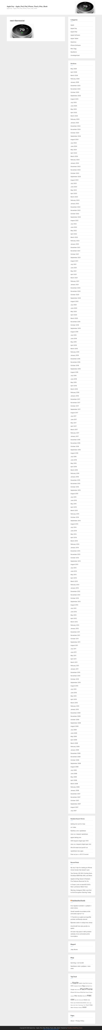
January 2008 (75, 790)
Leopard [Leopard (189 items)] (72, 995)
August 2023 (74, 180)
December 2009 (75, 713)
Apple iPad (74, 32)
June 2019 (74, 338)
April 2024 (74, 153)
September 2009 (76, 723)
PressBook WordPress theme (74, 1028)
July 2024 (74, 143)
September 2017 (75, 409)
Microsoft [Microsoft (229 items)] (81, 999)
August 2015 (74, 493)
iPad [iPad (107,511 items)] (82, 989)
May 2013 (73, 574)
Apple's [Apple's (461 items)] (81, 983)
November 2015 (75, 483)
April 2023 (74, 193)
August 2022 (74, 220)
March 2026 (74, 75)
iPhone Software (76, 45)
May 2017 (73, 423)
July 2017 (73, 416)
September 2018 (76, 369)
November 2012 (75, 595)
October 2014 (75, 517)
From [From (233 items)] (91, 986)
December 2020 (75, 288)
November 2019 (75, 321)
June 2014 (74, 530)
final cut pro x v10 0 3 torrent (79, 854)
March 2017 (74, 429)
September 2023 (76, 176)
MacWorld (74, 52)
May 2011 (73, 655)
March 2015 (74, 510)
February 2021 (75, 281)
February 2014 (75, 544)
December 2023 (75, 166)
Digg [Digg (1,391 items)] (83, 986)
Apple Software (75, 35)
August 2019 (74, 332)
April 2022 (74, 234)
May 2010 (73, 696)
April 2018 (74, 385)
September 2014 (76, 520)
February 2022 (75, 241)
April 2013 (74, 578)
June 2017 (74, 419)
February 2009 (75, 746)
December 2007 (75, 794)
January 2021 (75, 284)
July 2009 (74, 730)
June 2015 (74, 500)
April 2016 (74, 466)
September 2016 (76, 450)
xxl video (73, 827)
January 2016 (75, 477)
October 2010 (75, 679)
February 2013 (75, 584)
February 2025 (75, 119)
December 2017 (75, 399)
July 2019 (73, 335)
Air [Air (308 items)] (71, 983)
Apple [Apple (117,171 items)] (75, 982)
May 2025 (74, 109)
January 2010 (75, 709)
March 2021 (74, 278)
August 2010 (74, 686)
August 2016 (74, 453)
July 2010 (73, 689)
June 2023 (74, 187)
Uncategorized (75, 55)
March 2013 (74, 581)
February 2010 (75, 706)
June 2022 (74, 227)
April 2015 (74, 507)
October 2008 (75, 760)
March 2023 (74, 197)
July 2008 (74, 770)
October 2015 (75, 487)
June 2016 (74, 460)
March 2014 (74, 541)
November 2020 (75, 291)
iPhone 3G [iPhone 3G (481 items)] (73, 992)
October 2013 (75, 558)
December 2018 (75, 359)
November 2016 (75, 443)
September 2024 (76, 136)
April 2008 (74, 780)
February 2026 (75, 79)
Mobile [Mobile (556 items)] (85, 999)
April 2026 (74, 72)
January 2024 (75, 163)
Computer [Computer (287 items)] (76, 986)
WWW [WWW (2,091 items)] (84, 1007)
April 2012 (74, 618)
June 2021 (74, 267)
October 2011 (75, 638)
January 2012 (75, 628)
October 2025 (75, 92)
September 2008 (76, 763)
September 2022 (76, 217)
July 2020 (74, 305)
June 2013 (74, 571)
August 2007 (74, 807)
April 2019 (74, 345)
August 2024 (74, 139)
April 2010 (74, 699)
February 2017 (75, 433)
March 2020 (74, 318)
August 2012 (74, 605)
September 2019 (76, 328)
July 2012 (73, 608)
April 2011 (73, 659)
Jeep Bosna (74, 949)
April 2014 (74, 537)
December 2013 (75, 551)
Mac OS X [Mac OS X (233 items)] (77, 999)
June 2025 (74, 106)
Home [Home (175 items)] (78, 989)
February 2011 (75, 665)
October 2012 (75, 598)
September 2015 (76, 490)
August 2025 (74, 99)
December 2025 (75, 85)
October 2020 (75, 294)
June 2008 (74, 773)
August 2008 (74, 767)
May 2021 (73, 271)
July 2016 (73, 456)
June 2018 (74, 379)
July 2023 (74, 183)
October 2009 (75, 719)
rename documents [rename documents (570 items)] (81, 1002)
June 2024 (74, 146)
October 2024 (75, 133)
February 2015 (75, 514)
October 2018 (75, 365)
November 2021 (75, 251)
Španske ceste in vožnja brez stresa (81, 922)
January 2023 (75, 203)
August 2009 (74, 726)
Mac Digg (73, 48)
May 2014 (73, 534)
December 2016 (75, 439)
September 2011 (75, 642)
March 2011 (74, 662)
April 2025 (74, 112)
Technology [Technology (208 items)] (80, 1005)
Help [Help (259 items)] (76, 989)
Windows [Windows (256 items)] (76, 1007)
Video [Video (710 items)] (91, 1005)
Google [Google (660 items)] (72, 989)
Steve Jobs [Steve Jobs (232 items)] (73, 1005)
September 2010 (76, 682)
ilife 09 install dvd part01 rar (79, 847)
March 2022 (74, 237)
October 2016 (75, 446)
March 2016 (74, 470)
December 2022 (75, 207)
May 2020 (74, 311)
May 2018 (73, 382)
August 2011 (74, 645)
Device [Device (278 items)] (80, 986)
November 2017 (75, 402)
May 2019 (73, 342)
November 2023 (75, 170)
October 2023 (75, 173)
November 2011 (75, 635)
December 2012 (75, 591)
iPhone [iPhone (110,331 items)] (89, 989)
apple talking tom (76, 837)
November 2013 (75, 554)
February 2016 (75, 473)
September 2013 (76, 561)
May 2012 (73, 615)
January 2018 (75, 396)
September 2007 (76, 804)
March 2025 (74, 116)
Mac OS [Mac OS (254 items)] (85, 995)
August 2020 (74, 301)
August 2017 (74, 412)
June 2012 (74, 611)
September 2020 (76, 298)
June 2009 (74, 733)
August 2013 (74, 564)
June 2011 (74, 652)
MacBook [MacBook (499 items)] (80, 995)
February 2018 (75, 392)
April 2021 (74, 274)
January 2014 (75, 547)
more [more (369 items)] (88, 999)
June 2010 (74, 692)
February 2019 (75, 352)
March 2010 (74, 702)
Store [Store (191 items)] (77, 1005)
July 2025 (74, 102)
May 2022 (74, 230)
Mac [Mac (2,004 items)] (75, 996)
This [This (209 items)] (84, 1005)
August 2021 (74, 261)
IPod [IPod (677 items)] (81, 992)
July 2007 (74, 810)
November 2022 (75, 210)
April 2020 (74, 315)
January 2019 (75, 355)
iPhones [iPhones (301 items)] (78, 992)
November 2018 (75, 362)
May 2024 (74, 149)
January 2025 (75, 122)
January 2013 (75, 588)
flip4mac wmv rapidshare (78, 831)
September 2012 (76, 601)
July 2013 (73, 568)
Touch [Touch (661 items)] (87, 1005)
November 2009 (75, 716)
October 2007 (75, 800)
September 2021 (76, 257)
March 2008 (74, 783)
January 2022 (75, 244)
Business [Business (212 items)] (90, 983)
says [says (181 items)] (90, 1002)
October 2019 (75, 325)
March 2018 (74, 389)
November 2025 (75, 89)
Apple (72, 25)
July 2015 (73, 497)
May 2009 (74, 736)
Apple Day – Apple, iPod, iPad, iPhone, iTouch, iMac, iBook (27, 6)
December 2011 (75, 632)
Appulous (73, 42)
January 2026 (75, 82)
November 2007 (75, 797)
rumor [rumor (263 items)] (87, 1002)
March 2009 (74, 743)
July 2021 (73, 264)
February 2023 (75, 200)
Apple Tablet (74, 38)
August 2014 (74, 524)
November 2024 (75, 129)
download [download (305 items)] (87, 986)
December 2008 (75, 753)
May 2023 (74, 190)
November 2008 (75, 756)
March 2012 (74, 622)
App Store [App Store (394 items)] (85, 983)
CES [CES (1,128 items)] (72, 986)
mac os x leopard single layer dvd (81, 844)
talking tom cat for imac (78, 824)
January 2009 (75, 750)
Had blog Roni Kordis (78, 900)
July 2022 (74, 224)
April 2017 (74, 426)
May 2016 (73, 463)
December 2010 (75, 672)
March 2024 (74, 156)
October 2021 (75, 254)
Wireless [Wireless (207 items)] (80, 1007)
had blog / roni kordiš (77, 963)
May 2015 (73, 504)
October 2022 (75, 213)
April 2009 (74, 740)
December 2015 (75, 480)
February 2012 (75, 625)
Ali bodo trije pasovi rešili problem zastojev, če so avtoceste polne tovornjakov (81, 934)
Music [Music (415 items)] (72, 1002)
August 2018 (74, 372)
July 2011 (73, 649)
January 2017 (75, 436)
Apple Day (74, 28)
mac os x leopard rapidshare (79, 834)
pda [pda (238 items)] (75, 1002)
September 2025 (76, 95)
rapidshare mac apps (77, 851)
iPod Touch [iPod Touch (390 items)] (86, 992)
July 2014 (73, 527)
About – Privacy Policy (77, 1021)
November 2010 (75, 676)
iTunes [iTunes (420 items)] (90, 992)
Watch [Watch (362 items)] (72, 1007)
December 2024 (75, 126)
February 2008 (75, 787)
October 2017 (75, 406)
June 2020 (74, 308)
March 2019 (74, 348)
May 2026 (74, 68)
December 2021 (75, 247)
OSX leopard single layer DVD (80, 841)
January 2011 (74, 669)
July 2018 (73, 375)
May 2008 (74, 777)
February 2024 (75, 159)
